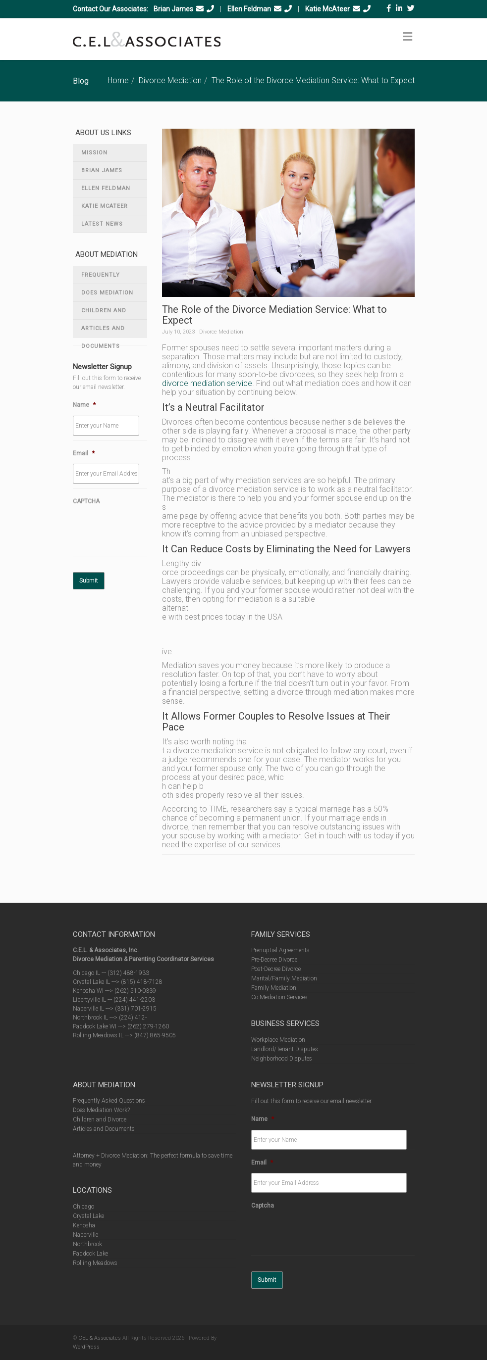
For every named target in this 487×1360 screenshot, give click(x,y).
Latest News (102, 224)
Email (84, 453)
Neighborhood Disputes (281, 1058)
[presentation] (148, 531)
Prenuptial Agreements (280, 950)
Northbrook (87, 1244)
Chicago (83, 1206)
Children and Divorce (103, 313)
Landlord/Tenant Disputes (284, 1049)
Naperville (85, 1234)
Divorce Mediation (170, 80)
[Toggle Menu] (407, 37)
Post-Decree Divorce (276, 969)
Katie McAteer (327, 9)
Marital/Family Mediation (284, 978)
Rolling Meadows (95, 1263)
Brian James (173, 9)
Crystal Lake (88, 1216)
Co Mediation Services (279, 997)
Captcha (262, 1205)
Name (84, 404)
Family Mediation (273, 987)
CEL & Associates (99, 1338)
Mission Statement (99, 155)
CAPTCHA (86, 501)
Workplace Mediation (278, 1039)
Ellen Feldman (249, 9)
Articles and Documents (103, 331)
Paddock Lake (90, 1253)
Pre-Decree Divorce (274, 959)
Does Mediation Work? (107, 296)
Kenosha (84, 1225)
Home (118, 80)
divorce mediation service (207, 383)
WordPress (86, 1347)
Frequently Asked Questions (109, 278)
